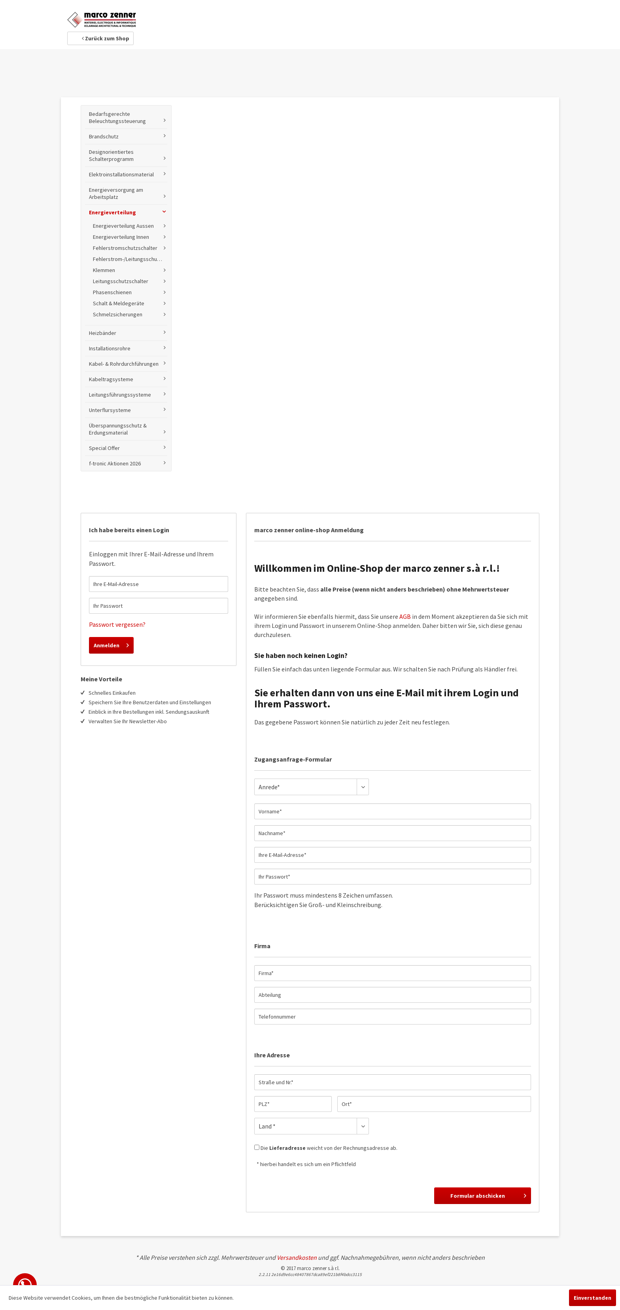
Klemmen (104, 270)
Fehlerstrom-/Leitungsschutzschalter (130, 259)
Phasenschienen (112, 292)
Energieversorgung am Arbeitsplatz (116, 193)
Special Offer (104, 448)
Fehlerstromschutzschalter (125, 247)
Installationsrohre (109, 348)
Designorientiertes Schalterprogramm (111, 155)
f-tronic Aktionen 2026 (115, 463)
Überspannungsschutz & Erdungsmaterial (118, 429)
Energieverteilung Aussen (123, 225)
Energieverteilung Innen (121, 236)
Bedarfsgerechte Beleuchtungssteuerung (117, 117)
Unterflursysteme (110, 410)
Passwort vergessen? (117, 624)
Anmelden (111, 644)
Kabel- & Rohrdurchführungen (124, 363)
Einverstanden (592, 1297)
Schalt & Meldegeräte (118, 303)
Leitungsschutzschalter (120, 281)
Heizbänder (102, 332)
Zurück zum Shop (105, 38)
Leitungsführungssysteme (120, 394)
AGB (405, 616)
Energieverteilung (112, 212)
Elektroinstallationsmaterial (121, 174)
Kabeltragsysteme (111, 379)
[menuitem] (126, 288)
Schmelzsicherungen (117, 314)
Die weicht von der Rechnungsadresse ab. (329, 1147)
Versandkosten (297, 1257)
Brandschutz (104, 136)
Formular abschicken (488, 1194)
